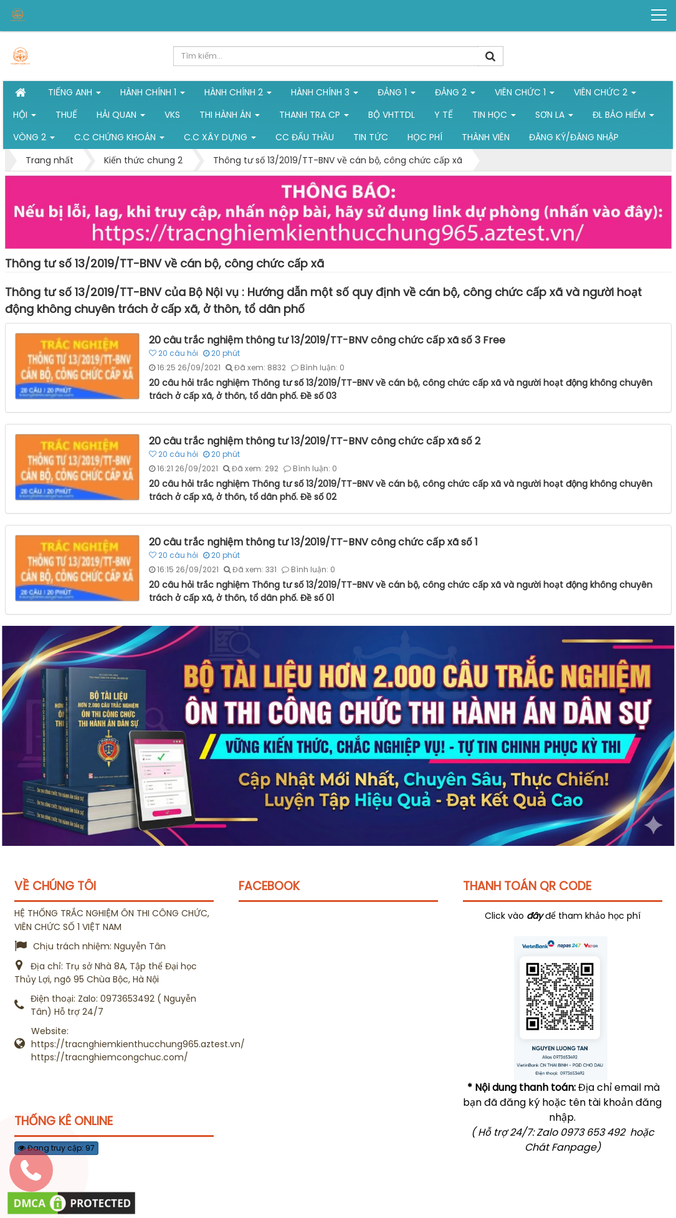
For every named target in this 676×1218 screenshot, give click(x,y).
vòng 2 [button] (34, 139)
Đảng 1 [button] (397, 94)
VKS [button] (172, 114)
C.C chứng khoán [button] (119, 139)
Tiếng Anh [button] (74, 94)
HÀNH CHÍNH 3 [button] (324, 94)
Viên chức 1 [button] (525, 94)
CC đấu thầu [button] (304, 137)
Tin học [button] (494, 117)
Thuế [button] (66, 114)
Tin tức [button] (370, 137)
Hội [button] (24, 117)
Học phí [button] (424, 137)
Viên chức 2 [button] (605, 94)
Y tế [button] (443, 114)
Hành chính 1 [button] (152, 94)
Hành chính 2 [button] (238, 94)
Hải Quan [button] (121, 117)
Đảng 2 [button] (455, 94)
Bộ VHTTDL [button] (391, 114)
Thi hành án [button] (229, 117)
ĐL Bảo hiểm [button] (623, 117)
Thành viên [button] (486, 137)
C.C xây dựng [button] (220, 139)
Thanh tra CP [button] (314, 117)
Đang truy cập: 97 (56, 1148)
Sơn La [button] (554, 117)
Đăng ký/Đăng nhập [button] (574, 137)
